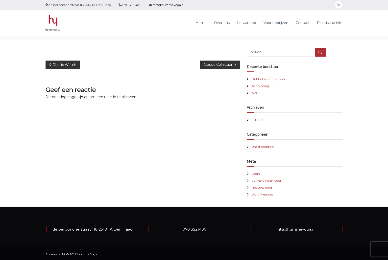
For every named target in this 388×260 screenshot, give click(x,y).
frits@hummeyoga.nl (168, 5)
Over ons (222, 23)
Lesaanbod (246, 23)
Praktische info (329, 23)
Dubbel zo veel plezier (268, 79)
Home (201, 23)
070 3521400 (131, 5)
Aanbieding (260, 86)
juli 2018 (258, 120)
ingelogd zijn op (75, 97)
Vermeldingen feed (266, 180)
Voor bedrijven (276, 23)
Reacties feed (262, 187)
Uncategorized (263, 147)
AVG (255, 93)
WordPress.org (262, 194)
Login (256, 173)
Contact (303, 23)
